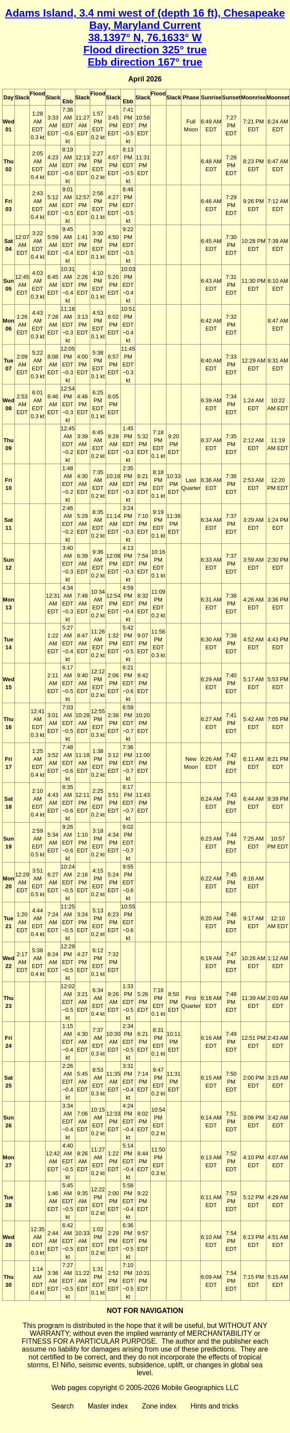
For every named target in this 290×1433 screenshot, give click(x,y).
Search (63, 1406)
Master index (108, 1406)
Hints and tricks (214, 1406)
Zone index (159, 1406)
